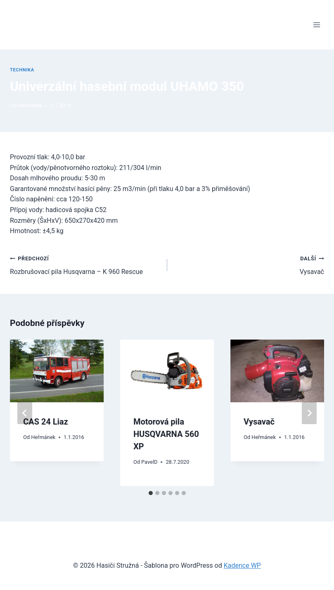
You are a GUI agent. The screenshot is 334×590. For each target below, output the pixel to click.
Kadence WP (242, 565)
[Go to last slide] (24, 413)
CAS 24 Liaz (45, 422)
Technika (22, 70)
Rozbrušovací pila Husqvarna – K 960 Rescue (85, 264)
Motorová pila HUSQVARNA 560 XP (166, 434)
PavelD (149, 462)
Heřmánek (30, 105)
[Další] (309, 413)
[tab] (151, 493)
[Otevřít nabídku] (316, 24)
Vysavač (249, 264)
